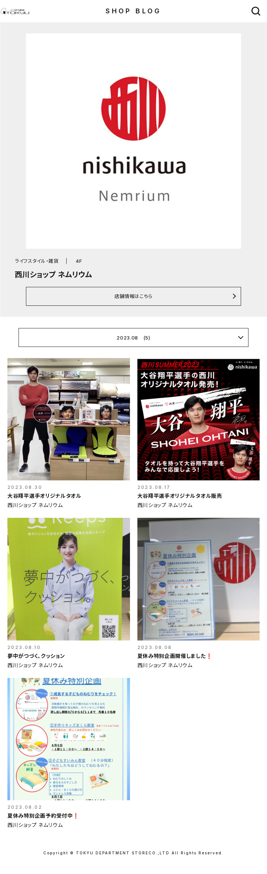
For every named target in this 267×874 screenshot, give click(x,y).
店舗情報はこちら (133, 295)
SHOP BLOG (133, 11)
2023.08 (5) (133, 338)
